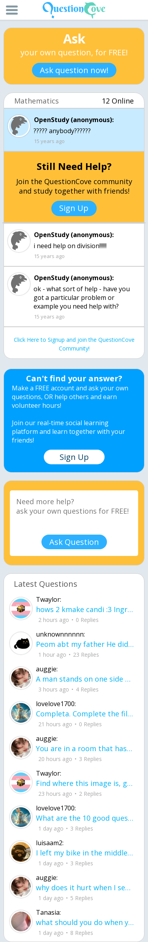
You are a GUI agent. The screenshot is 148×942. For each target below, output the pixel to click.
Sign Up (73, 208)
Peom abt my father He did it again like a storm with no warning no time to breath (85, 644)
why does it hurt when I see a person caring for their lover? (85, 887)
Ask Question (74, 542)
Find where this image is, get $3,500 (85, 783)
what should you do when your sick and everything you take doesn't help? (85, 922)
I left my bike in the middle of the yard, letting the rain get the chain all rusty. (85, 852)
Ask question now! (74, 70)
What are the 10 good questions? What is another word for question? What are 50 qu (85, 818)
